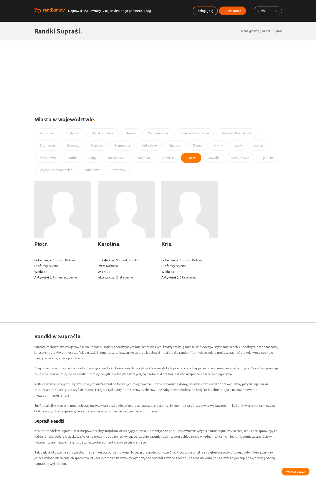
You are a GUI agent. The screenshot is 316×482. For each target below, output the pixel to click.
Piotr (40, 244)
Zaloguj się (205, 11)
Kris (166, 244)
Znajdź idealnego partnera (122, 11)
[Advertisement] (158, 73)
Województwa (295, 471)
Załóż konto (232, 11)
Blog (147, 11)
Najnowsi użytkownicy (84, 11)
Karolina (108, 244)
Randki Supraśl (272, 31)
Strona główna (249, 31)
